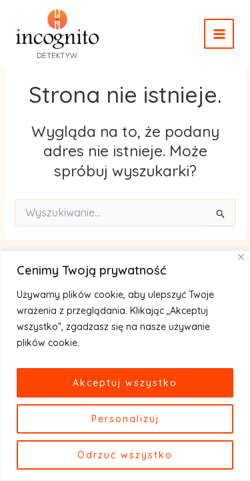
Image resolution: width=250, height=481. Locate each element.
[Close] (241, 257)
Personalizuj (125, 419)
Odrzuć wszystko (125, 455)
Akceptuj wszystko (125, 383)
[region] (125, 366)
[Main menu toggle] (219, 34)
